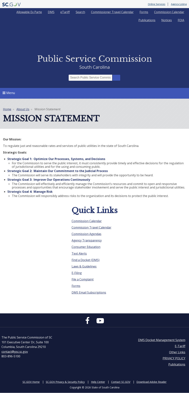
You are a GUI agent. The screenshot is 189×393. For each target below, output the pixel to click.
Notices (166, 20)
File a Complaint (83, 279)
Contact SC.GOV (120, 382)
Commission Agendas (86, 234)
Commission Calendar (169, 12)
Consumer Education (86, 247)
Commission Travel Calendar (91, 227)
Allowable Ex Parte (29, 12)
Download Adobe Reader (151, 382)
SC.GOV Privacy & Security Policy (65, 382)
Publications (146, 20)
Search (80, 12)
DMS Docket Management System (161, 340)
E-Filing (77, 273)
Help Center (98, 382)
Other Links (177, 352)
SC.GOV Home (31, 382)
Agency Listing (179, 4)
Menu (9, 93)
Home (7, 109)
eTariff (65, 12)
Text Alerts (79, 253)
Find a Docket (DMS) (85, 260)
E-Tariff (180, 346)
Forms (144, 12)
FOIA (181, 20)
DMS (51, 12)
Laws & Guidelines (84, 266)
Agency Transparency (87, 240)
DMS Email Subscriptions (89, 292)
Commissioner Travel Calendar (112, 12)
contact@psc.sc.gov (14, 352)
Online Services (156, 4)
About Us (22, 109)
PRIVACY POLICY (174, 358)
